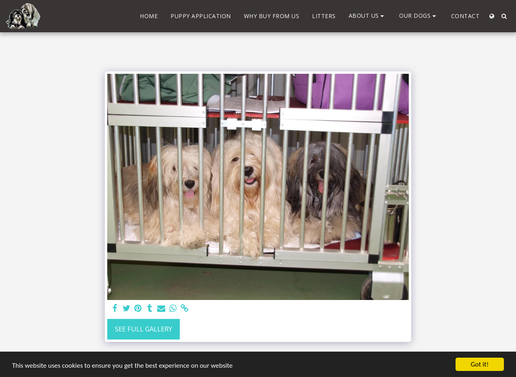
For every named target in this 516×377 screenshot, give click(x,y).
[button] (368, 16)
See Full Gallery (143, 328)
